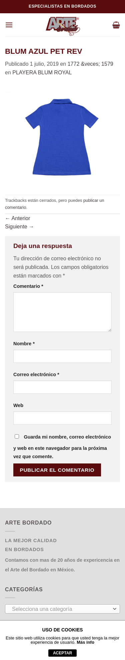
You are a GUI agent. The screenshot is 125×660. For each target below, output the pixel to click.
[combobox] (62, 609)
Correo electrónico (36, 374)
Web (18, 405)
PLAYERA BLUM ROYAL (42, 72)
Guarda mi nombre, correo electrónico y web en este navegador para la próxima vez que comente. (62, 446)
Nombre (24, 343)
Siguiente (19, 226)
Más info (85, 642)
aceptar (62, 653)
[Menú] (9, 25)
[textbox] (60, 609)
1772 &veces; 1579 (90, 64)
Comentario (28, 286)
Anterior (17, 218)
